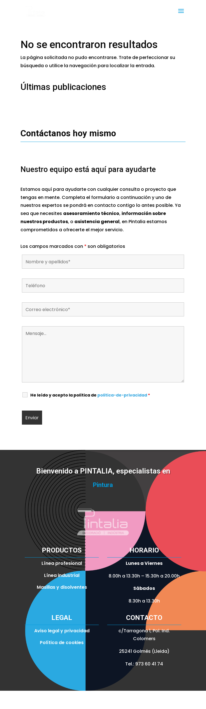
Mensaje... (103, 354)
